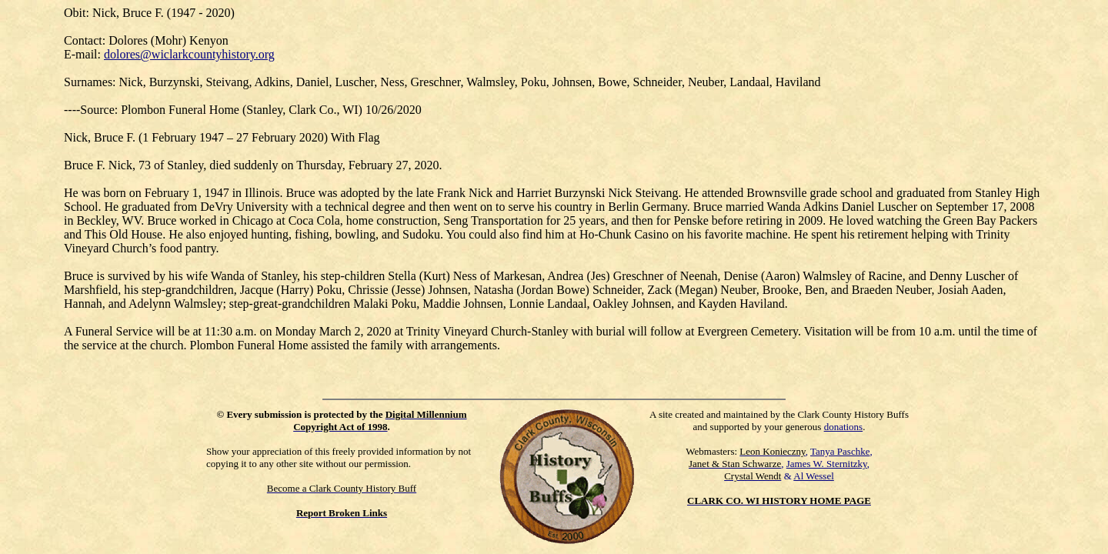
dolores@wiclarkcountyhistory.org (189, 54)
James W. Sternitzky (826, 463)
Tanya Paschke (839, 451)
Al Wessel (813, 476)
